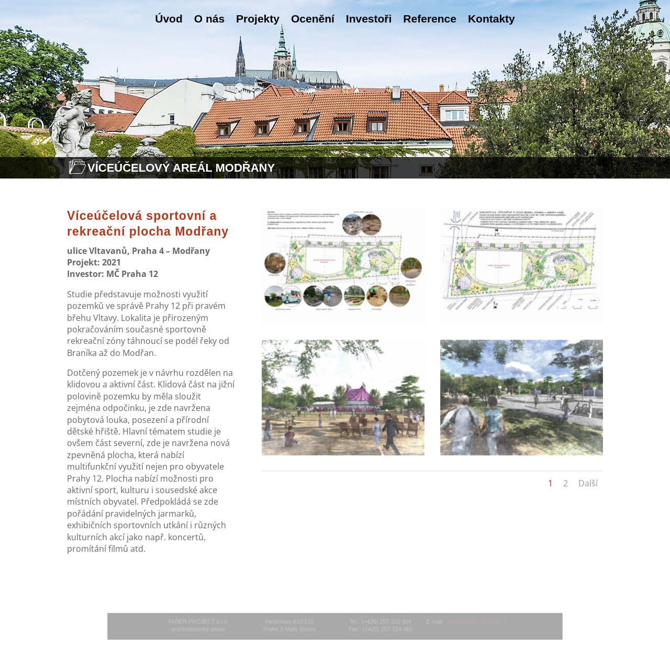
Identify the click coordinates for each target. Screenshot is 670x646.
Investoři (369, 19)
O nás (209, 19)
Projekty (258, 19)
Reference (429, 19)
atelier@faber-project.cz (457, 622)
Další (588, 483)
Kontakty (491, 19)
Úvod (169, 19)
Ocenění (312, 19)
